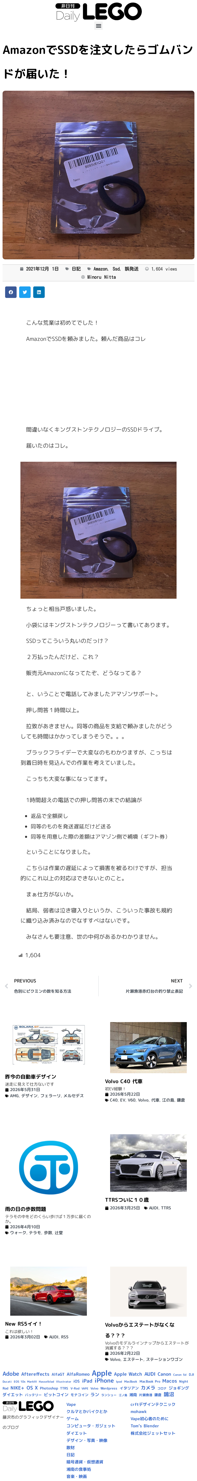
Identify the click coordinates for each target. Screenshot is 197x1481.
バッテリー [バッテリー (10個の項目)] (33, 1395)
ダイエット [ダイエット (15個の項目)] (13, 1394)
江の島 (168, 1100)
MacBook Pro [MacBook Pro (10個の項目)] (150, 1381)
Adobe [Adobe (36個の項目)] (11, 1374)
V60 (131, 1100)
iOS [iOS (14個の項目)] (76, 1381)
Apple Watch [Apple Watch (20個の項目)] (128, 1374)
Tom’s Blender (145, 1426)
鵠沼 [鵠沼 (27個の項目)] (169, 1394)
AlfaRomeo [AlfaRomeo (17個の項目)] (78, 1374)
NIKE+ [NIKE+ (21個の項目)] (17, 1388)
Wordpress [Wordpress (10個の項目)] (108, 1388)
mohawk (139, 1411)
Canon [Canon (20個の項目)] (164, 1374)
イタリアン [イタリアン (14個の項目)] (129, 1388)
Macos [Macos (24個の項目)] (169, 1381)
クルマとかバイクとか (86, 1411)
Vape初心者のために (150, 1418)
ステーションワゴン (164, 1359)
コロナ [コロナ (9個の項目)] (162, 1388)
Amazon (100, 269)
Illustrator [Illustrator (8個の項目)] (63, 1382)
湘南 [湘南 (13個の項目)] (133, 1394)
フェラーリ (50, 1095)
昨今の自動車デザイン (30, 1076)
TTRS (166, 1208)
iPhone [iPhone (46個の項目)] (104, 1380)
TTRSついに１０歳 (127, 1199)
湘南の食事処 (78, 1469)
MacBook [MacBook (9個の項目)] (130, 1381)
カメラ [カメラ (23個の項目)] (148, 1387)
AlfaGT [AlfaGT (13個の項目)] (58, 1374)
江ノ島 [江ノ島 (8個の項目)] (123, 1395)
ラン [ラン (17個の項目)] (94, 1394)
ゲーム (72, 1418)
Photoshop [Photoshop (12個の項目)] (49, 1388)
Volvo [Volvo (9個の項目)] (94, 1388)
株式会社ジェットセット (153, 1433)
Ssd (116, 269)
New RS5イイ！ (24, 1323)
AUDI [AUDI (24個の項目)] (150, 1374)
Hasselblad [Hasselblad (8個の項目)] (46, 1382)
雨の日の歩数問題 (25, 1208)
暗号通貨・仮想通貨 (84, 1462)
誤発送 (131, 269)
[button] (98, 25)
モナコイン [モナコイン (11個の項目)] (79, 1394)
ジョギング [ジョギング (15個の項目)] (179, 1388)
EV (122, 1100)
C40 (114, 1100)
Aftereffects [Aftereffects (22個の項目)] (35, 1374)
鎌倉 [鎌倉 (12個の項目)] (157, 1394)
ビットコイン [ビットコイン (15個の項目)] (56, 1394)
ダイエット (76, 1433)
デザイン (29, 1095)
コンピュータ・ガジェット (90, 1426)
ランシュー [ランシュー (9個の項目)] (109, 1395)
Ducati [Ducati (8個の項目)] (7, 1382)
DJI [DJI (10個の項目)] (191, 1374)
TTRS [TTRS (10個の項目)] (64, 1388)
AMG (14, 1095)
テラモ (35, 1232)
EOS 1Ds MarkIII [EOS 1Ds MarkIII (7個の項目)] (25, 1381)
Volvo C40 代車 (124, 1081)
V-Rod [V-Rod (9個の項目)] (75, 1388)
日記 (76, 269)
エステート (133, 1359)
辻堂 (59, 1232)
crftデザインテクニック (153, 1404)
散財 (70, 1447)
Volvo (143, 1100)
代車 (155, 1100)
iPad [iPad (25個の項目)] (87, 1381)
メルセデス (73, 1095)
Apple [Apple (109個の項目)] (102, 1373)
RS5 (64, 1337)
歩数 (48, 1232)
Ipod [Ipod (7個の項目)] (119, 1381)
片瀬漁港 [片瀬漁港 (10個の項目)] (145, 1395)
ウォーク (18, 1232)
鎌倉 (181, 1100)
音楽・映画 (76, 1476)
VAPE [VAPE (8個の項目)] (85, 1388)
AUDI (153, 1208)
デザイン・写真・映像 (86, 1440)
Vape (71, 1404)
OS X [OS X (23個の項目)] (32, 1387)
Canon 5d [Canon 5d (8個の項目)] (180, 1375)
